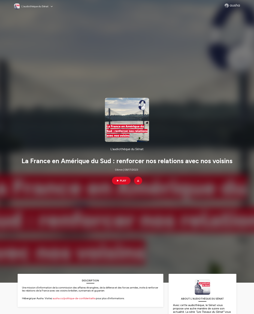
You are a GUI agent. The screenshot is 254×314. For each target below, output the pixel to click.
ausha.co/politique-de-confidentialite (74, 298)
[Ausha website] (232, 6)
